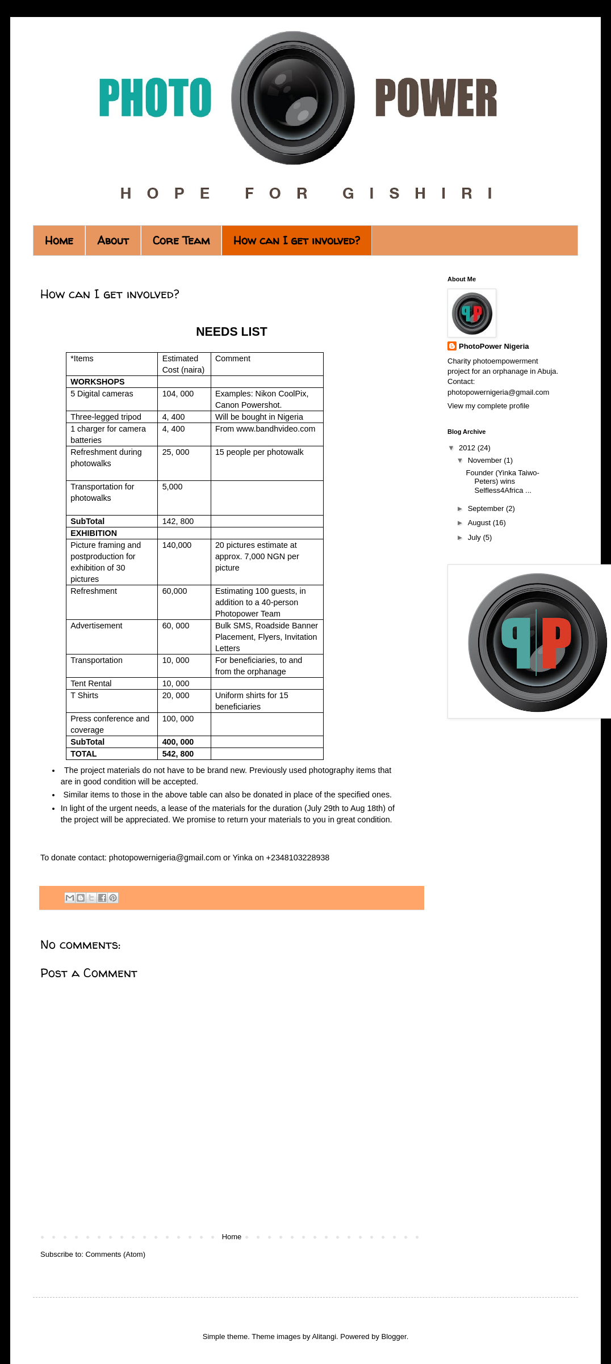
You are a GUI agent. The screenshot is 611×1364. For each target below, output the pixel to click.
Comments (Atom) (115, 1254)
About (113, 240)
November (486, 460)
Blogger (394, 1336)
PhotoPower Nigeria (494, 346)
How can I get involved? (296, 240)
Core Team (181, 240)
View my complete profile (488, 406)
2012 (468, 448)
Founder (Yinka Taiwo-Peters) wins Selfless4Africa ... (502, 481)
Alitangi (324, 1336)
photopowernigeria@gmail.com (165, 857)
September (487, 508)
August (480, 522)
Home (59, 240)
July (475, 537)
